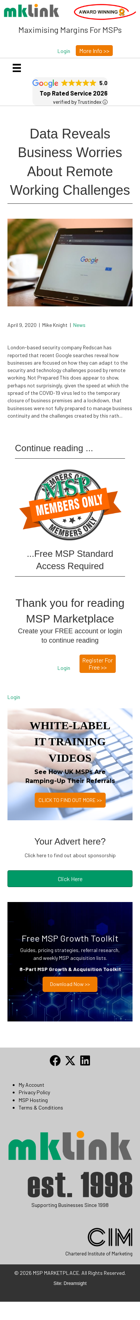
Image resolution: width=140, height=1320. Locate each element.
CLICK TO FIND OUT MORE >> (70, 800)
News (79, 325)
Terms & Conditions (41, 1107)
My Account (31, 1085)
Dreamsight (75, 1283)
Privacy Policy (34, 1092)
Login (13, 697)
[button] (63, 51)
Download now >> (70, 984)
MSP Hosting (33, 1100)
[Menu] (16, 67)
